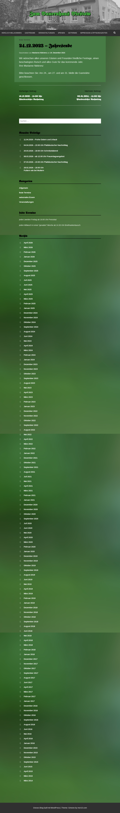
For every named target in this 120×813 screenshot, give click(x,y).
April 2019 (28, 589)
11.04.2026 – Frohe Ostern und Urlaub (40, 140)
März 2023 (28, 397)
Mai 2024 (27, 341)
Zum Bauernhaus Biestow (60, 14)
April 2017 (28, 687)
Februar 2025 (29, 304)
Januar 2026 (29, 257)
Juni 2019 (28, 580)
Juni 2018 (28, 631)
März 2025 (28, 299)
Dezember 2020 (30, 505)
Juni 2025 (28, 285)
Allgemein (23, 188)
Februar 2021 (29, 495)
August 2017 (29, 678)
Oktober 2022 (30, 420)
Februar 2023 (29, 402)
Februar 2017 (29, 696)
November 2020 (31, 509)
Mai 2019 (27, 584)
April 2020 (28, 537)
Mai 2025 (27, 289)
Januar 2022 (29, 453)
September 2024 (31, 327)
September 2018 (31, 622)
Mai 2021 (27, 481)
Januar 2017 (29, 701)
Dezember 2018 (30, 608)
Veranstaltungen (46, 33)
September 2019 (31, 570)
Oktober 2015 (30, 757)
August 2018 (29, 626)
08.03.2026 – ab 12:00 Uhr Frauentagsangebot (44, 156)
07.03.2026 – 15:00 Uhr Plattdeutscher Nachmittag (46, 162)
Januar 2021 (29, 500)
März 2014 (28, 781)
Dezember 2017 (30, 659)
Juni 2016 (28, 729)
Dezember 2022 (30, 411)
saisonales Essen (27, 197)
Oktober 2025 (30, 266)
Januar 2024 (29, 360)
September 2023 (31, 378)
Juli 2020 (28, 523)
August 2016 (29, 725)
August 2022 (29, 430)
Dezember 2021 (30, 458)
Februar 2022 (29, 449)
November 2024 (31, 318)
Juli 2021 (28, 477)
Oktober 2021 (30, 463)
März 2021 (28, 491)
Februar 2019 (29, 598)
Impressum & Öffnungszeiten (93, 33)
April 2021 (28, 486)
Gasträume (30, 33)
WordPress (55, 808)
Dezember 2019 (30, 556)
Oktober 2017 (30, 668)
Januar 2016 (29, 743)
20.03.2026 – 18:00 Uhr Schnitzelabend (41, 151)
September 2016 (31, 720)
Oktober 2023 (30, 374)
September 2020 (31, 519)
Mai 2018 (27, 636)
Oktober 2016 (30, 715)
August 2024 (29, 332)
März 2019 (28, 594)
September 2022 (31, 425)
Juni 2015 (28, 767)
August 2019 (29, 575)
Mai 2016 (27, 734)
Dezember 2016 (30, 706)
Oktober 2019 (30, 565)
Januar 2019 (29, 603)
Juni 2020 (28, 528)
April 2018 (28, 640)
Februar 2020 (29, 547)
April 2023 (28, 392)
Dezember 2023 (30, 364)
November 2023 (31, 369)
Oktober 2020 (30, 514)
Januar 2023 (29, 406)
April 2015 (28, 771)
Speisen (61, 33)
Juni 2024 (28, 336)
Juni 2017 (28, 682)
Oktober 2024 (30, 322)
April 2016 (28, 739)
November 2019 (31, 561)
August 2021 (29, 472)
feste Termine (24, 40)
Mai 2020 (27, 533)
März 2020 (28, 542)
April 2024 (28, 346)
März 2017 (28, 692)
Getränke (72, 33)
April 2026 (28, 243)
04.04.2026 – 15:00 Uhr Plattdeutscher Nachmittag (46, 145)
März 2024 (28, 350)
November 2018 (31, 612)
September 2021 (31, 467)
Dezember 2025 (30, 261)
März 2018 (28, 645)
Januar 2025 (29, 308)
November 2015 (31, 753)
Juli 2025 (28, 280)
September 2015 (31, 762)
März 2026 (28, 247)
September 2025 (31, 271)
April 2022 (28, 439)
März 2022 (28, 444)
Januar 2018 (29, 654)
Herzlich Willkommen (12, 33)
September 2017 (31, 673)
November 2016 (31, 710)
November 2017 (31, 664)
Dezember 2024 (30, 313)
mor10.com (82, 808)
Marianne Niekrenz (39, 53)
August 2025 (29, 275)
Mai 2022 (27, 435)
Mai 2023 (27, 388)
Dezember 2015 (30, 748)
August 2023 (29, 383)
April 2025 (28, 294)
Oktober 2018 (30, 617)
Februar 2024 (29, 355)
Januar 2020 (29, 551)
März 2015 (28, 776)
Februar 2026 (29, 252)
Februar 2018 (29, 650)
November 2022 (31, 416)
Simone (71, 808)
